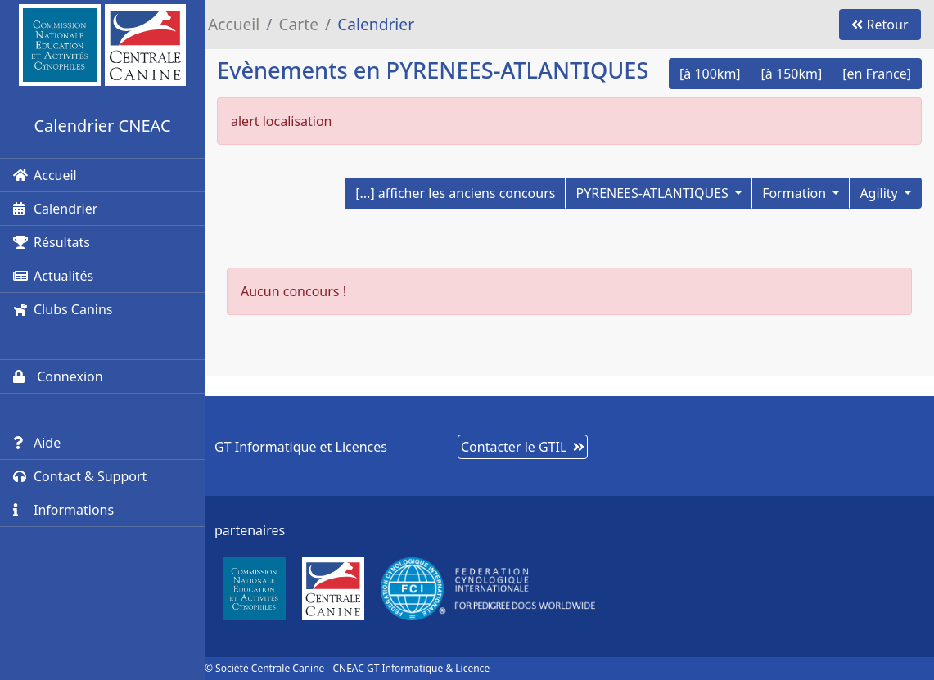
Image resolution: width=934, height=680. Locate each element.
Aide (37, 443)
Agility (880, 193)
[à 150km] (792, 74)
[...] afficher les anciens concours (455, 193)
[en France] (876, 74)
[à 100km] (710, 74)
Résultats (51, 242)
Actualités (53, 276)
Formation (795, 193)
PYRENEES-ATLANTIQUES (653, 193)
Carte (298, 24)
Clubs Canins (62, 309)
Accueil (45, 175)
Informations (63, 510)
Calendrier (55, 208)
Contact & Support (80, 476)
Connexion (58, 376)
